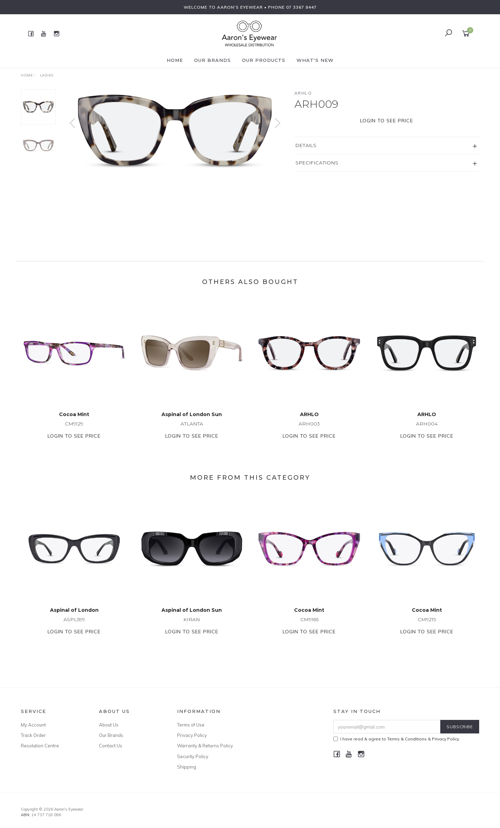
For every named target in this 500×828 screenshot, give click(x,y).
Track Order (33, 735)
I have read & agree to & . (396, 738)
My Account (33, 725)
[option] (175, 130)
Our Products (263, 60)
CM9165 (309, 626)
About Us (108, 725)
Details (306, 145)
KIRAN (191, 626)
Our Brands (212, 60)
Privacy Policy (192, 735)
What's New (315, 60)
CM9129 (74, 430)
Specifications (317, 162)
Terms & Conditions (407, 738)
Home (175, 60)
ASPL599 (74, 626)
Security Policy (192, 756)
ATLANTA (192, 430)
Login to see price (386, 120)
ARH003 (309, 430)
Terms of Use (191, 725)
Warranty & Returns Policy (205, 745)
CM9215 (427, 626)
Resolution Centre (40, 745)
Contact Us (110, 745)
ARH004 (427, 430)
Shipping (186, 767)
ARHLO (303, 93)
